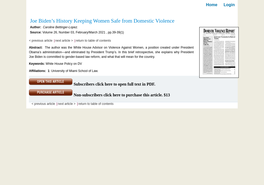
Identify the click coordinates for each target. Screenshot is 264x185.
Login (229, 5)
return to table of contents (93, 40)
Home (211, 5)
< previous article (40, 40)
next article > (64, 40)
